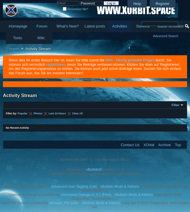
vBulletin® (94, 170)
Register (163, 4)
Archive (164, 145)
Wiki (41, 38)
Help (137, 4)
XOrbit (149, 145)
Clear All (77, 113)
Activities (119, 26)
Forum (42, 26)
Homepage (18, 26)
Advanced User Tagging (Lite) (74, 187)
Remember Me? (75, 9)
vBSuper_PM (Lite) (63, 203)
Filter (175, 105)
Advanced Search (165, 36)
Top (178, 145)
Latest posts (95, 26)
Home (14, 48)
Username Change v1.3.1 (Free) (86, 195)
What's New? (68, 26)
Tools (17, 38)
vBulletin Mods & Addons (119, 187)
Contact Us (130, 145)
